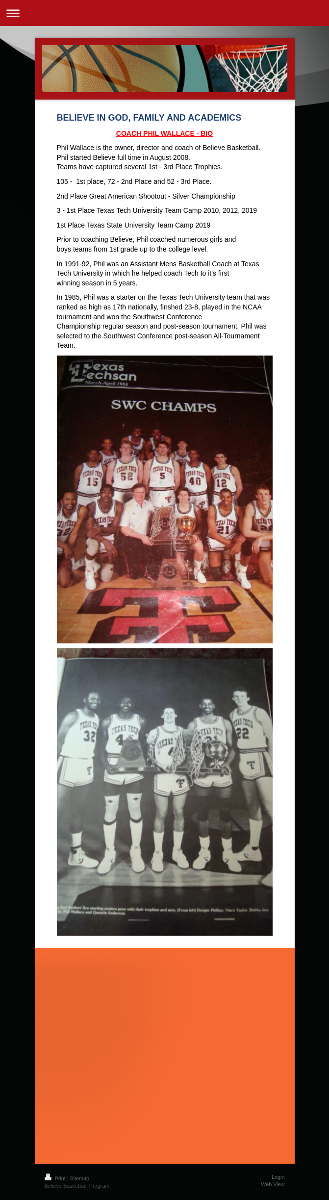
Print (56, 1178)
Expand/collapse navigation (164, 13)
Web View (272, 1184)
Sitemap (80, 1178)
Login (278, 1177)
